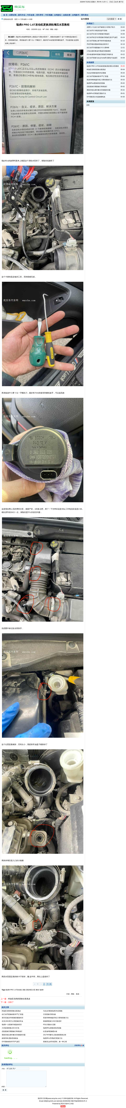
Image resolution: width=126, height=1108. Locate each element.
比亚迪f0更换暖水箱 (50, 1031)
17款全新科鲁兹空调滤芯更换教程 (99, 51)
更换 (24, 990)
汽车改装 (30, 15)
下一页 (49, 984)
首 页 (5, 15)
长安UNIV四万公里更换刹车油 (12, 1021)
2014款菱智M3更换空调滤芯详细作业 (100, 54)
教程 (37, 990)
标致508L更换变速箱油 (10, 1038)
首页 (16, 19)
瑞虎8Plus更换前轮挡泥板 (52, 1028)
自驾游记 (57, 15)
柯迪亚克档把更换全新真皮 (19, 999)
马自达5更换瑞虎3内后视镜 (52, 1011)
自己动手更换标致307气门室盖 (12, 1014)
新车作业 (21, 15)
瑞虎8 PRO (10, 990)
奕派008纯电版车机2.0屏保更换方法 (56, 1018)
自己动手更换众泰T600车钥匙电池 (99, 41)
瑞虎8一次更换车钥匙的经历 (12, 1024)
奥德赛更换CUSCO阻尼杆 (52, 1021)
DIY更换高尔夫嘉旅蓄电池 (96, 97)
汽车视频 (48, 15)
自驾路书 (75, 15)
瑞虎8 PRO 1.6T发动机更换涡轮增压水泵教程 (103, 66)
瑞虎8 (42, 990)
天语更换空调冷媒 (49, 1014)
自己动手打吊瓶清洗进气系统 (97, 30)
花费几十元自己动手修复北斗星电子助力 (101, 27)
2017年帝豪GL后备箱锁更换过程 (54, 1035)
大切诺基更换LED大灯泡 (10, 1028)
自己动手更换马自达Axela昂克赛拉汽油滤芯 (102, 58)
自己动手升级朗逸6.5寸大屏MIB (98, 48)
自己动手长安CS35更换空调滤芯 (98, 34)
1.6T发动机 (18, 990)
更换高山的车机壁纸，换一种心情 (55, 1042)
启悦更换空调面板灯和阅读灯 (12, 1031)
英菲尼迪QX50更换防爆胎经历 (12, 1018)
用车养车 (39, 15)
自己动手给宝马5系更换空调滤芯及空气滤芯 (102, 37)
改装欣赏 (66, 15)
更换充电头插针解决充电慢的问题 (13, 1035)
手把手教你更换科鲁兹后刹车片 (98, 44)
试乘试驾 (12, 15)
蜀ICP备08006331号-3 (79, 1101)
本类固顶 (90, 101)
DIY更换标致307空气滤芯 (11, 1042)
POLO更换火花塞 (49, 1024)
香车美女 (84, 15)
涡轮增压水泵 (30, 990)
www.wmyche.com (54, 1098)
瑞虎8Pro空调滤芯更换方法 (52, 1038)
